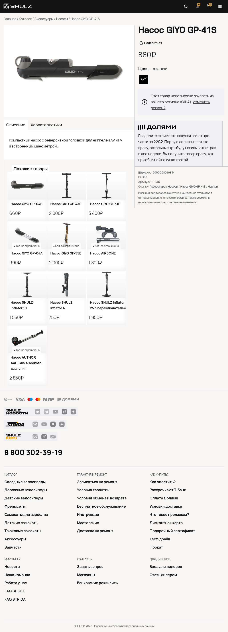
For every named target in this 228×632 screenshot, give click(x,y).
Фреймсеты (15, 506)
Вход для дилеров (166, 566)
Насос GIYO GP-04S (27, 204)
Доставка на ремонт (95, 530)
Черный (213, 186)
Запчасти (13, 547)
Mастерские (88, 522)
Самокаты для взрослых (26, 514)
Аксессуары (44, 19)
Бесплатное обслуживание (101, 506)
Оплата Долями (164, 498)
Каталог (25, 19)
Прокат (156, 547)
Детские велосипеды (23, 498)
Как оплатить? (163, 481)
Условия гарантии (93, 489)
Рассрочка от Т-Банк (168, 489)
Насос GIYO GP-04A (27, 253)
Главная (10, 19)
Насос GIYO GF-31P (105, 204)
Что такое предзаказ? (169, 514)
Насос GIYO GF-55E (65, 253)
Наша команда (17, 574)
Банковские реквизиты (97, 582)
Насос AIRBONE (103, 253)
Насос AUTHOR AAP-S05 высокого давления (26, 363)
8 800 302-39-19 (33, 452)
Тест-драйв (160, 539)
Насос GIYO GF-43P (65, 204)
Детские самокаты (21, 522)
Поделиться (153, 43)
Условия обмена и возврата (101, 498)
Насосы (62, 19)
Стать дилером (163, 574)
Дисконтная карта (166, 522)
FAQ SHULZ (14, 591)
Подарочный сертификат (172, 530)
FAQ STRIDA (15, 599)
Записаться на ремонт (97, 481)
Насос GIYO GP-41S (193, 186)
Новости (12, 566)
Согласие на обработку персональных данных (124, 626)
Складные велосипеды (25, 481)
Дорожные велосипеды (25, 489)
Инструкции (88, 514)
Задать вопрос (90, 566)
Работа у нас (15, 582)
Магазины (86, 574)
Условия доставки (166, 506)
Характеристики (46, 125)
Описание (15, 125)
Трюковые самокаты (22, 530)
